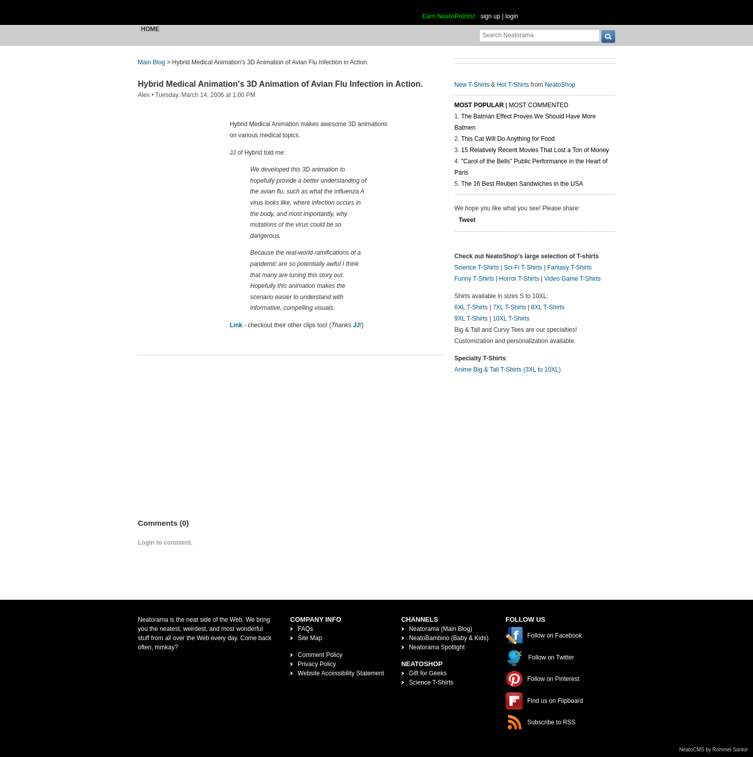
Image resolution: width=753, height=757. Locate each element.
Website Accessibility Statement (341, 673)
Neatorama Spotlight (437, 647)
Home (150, 29)
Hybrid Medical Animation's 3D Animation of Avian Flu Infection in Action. (280, 84)
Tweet (466, 220)
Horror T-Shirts (519, 278)
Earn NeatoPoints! (448, 16)
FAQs (305, 628)
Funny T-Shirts (474, 278)
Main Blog (151, 62)
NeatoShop (560, 84)
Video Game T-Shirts (572, 278)
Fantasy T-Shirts (569, 267)
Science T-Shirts (476, 267)
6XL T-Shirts (471, 307)
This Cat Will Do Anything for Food (507, 138)
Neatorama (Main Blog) (440, 628)
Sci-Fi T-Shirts (523, 267)
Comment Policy (320, 654)
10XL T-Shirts (511, 318)
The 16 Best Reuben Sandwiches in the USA (522, 183)
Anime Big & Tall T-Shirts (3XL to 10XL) (507, 369)
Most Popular (479, 105)
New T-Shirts (471, 84)
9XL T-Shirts (471, 318)
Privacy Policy (317, 664)
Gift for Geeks (428, 673)
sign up (490, 16)
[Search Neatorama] (539, 35)
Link (236, 325)
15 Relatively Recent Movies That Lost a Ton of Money (535, 150)
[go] (608, 36)
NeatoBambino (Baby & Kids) (449, 638)
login (511, 16)
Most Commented (538, 105)
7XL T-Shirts (509, 307)
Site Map (310, 638)
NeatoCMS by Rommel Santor (713, 749)
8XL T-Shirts (547, 307)
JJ (356, 325)
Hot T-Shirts (513, 84)
